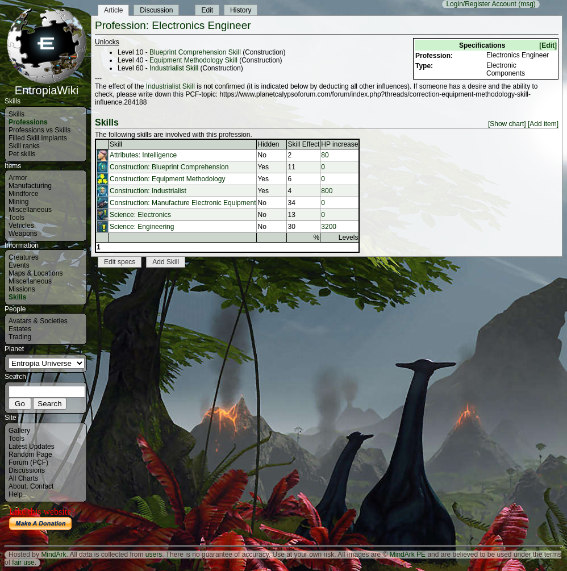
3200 (328, 227)
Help (16, 494)
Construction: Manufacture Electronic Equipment (183, 203)
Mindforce (24, 194)
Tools (16, 218)
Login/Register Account (481, 4)
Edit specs (119, 262)
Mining (18, 202)
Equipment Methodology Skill (193, 60)
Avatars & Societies (38, 321)
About (17, 486)
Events (19, 265)
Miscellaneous (30, 210)
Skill (116, 144)
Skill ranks (24, 146)
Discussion (156, 10)
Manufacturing (30, 186)
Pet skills (22, 154)
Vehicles (21, 226)
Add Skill (165, 262)
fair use (23, 562)
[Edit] (548, 45)
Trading (20, 337)
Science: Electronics (140, 215)
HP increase (339, 144)
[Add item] (543, 124)
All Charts (23, 478)
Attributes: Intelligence (143, 155)
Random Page (30, 455)
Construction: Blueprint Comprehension (169, 167)
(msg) (527, 4)
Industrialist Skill (173, 68)
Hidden (268, 144)
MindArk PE (408, 555)
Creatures (24, 257)
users (153, 555)
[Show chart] (507, 124)
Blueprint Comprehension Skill (195, 52)
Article (113, 10)
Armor (18, 178)
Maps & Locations (35, 273)
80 (324, 155)
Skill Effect (303, 144)
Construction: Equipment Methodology (167, 179)
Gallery (19, 431)
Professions (28, 122)
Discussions (27, 470)
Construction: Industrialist (148, 191)
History (240, 10)
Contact (41, 486)
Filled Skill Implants (38, 138)
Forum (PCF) (28, 462)
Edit (207, 10)
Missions (22, 289)
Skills (16, 114)
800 (326, 191)
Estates (20, 329)
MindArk (53, 555)
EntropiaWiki (46, 85)
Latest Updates (32, 447)
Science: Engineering (142, 227)
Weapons (23, 233)
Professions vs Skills (39, 130)
